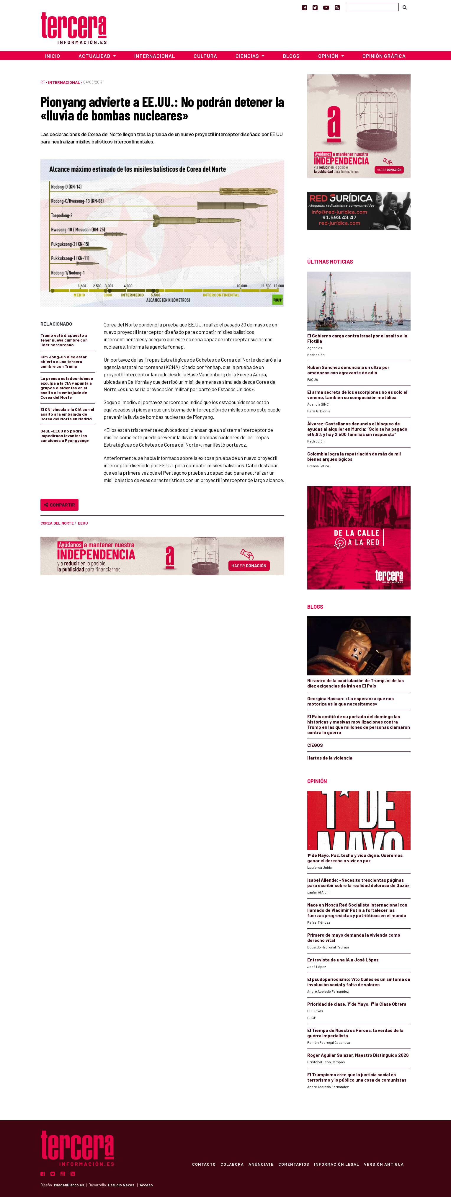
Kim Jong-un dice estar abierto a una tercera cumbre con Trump (63, 361)
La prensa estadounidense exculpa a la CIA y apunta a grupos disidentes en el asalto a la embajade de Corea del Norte (66, 388)
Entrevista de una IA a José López (343, 959)
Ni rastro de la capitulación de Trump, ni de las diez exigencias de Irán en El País (355, 683)
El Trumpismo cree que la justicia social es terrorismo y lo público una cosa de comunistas (356, 1077)
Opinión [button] (329, 56)
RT (42, 82)
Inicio (52, 56)
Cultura (205, 56)
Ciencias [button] (248, 56)
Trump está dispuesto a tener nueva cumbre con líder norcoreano (64, 340)
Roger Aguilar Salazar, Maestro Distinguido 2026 (358, 1055)
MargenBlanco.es (69, 1185)
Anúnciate (260, 1164)
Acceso (146, 1185)
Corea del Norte (57, 523)
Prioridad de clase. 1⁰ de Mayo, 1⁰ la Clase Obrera (356, 1004)
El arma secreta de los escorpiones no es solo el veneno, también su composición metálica (357, 394)
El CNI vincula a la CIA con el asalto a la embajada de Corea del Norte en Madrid (67, 414)
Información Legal (336, 1164)
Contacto (203, 1164)
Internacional (154, 56)
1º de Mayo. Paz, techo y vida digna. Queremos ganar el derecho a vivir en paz (355, 858)
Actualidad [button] (95, 56)
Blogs (291, 56)
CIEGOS (315, 745)
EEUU (83, 523)
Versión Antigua (383, 1164)
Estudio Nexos (121, 1185)
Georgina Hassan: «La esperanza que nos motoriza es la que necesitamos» (350, 701)
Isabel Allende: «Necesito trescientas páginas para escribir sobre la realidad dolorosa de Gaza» (358, 882)
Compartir (59, 504)
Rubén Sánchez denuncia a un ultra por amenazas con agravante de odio (348, 370)
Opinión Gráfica (384, 56)
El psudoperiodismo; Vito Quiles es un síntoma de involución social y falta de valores (358, 981)
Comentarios (293, 1164)
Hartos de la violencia (329, 757)
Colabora (232, 1164)
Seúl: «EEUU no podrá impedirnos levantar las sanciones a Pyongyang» (64, 435)
